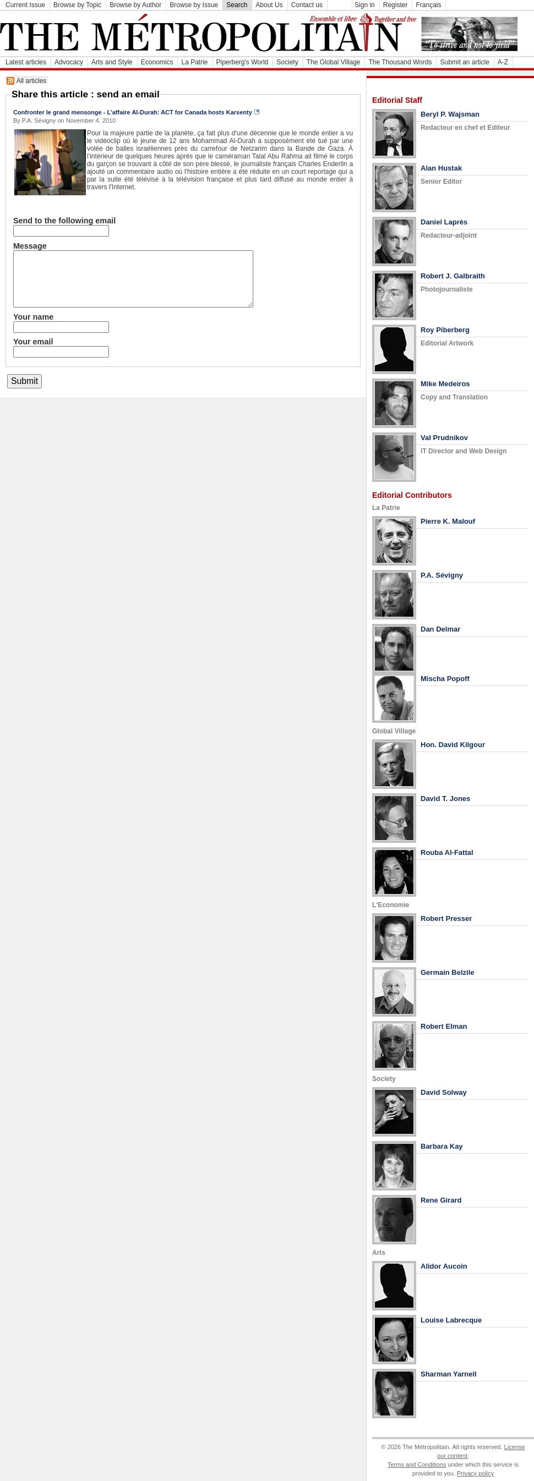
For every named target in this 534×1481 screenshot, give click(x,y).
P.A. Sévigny (442, 575)
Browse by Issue (194, 5)
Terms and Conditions (417, 1464)
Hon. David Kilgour (453, 745)
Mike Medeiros (445, 384)
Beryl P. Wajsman (450, 114)
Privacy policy (475, 1473)
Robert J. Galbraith (453, 276)
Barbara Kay (442, 1146)
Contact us (307, 5)
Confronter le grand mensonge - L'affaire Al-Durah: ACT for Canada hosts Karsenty (132, 112)
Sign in (365, 5)
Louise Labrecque (451, 1320)
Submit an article (464, 62)
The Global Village (334, 62)
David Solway (444, 1092)
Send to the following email (64, 220)
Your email (33, 341)
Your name (33, 316)
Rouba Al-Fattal (447, 852)
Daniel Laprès (444, 222)
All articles (32, 81)
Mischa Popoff (445, 678)
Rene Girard (441, 1200)
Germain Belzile (448, 972)
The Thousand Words (400, 62)
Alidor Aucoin (444, 1266)
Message (30, 246)
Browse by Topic (77, 5)
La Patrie (194, 62)
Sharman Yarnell (449, 1374)
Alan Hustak (441, 168)
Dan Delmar (440, 629)
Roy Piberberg (445, 330)
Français (428, 5)
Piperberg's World (242, 62)
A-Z (503, 62)
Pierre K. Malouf (448, 521)
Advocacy (69, 62)
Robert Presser (446, 918)
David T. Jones (445, 798)
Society (287, 62)
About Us (268, 5)
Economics (157, 62)
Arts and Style (112, 62)
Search (236, 5)
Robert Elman (444, 1026)
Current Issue (25, 5)
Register (395, 5)
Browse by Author (135, 5)
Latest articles (26, 62)
